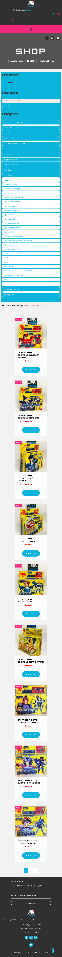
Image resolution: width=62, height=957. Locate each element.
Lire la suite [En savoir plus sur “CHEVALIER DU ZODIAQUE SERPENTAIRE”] (31, 674)
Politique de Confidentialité (31, 929)
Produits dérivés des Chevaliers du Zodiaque (19, 271)
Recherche (7, 106)
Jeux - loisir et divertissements (14, 143)
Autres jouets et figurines (13, 122)
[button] (31, 903)
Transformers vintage (11, 289)
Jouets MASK (8, 154)
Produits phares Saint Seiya (13, 275)
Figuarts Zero (8, 138)
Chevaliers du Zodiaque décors (14, 197)
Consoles (7, 133)
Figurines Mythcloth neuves (13, 228)
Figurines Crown (9, 206)
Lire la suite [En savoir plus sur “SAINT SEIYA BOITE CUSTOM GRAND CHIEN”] (31, 795)
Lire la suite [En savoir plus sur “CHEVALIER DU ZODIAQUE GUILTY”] (31, 553)
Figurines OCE (8, 232)
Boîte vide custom (11, 184)
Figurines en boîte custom (12, 210)
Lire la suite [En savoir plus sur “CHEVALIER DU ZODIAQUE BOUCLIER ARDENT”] (31, 369)
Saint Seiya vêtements (11, 284)
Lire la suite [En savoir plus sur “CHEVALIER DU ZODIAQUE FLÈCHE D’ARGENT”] (31, 493)
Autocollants (8, 180)
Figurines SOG (8, 245)
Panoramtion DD (9, 267)
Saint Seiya (8, 175)
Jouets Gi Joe (8, 149)
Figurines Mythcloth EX (11, 223)
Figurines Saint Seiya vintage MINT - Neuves (18, 241)
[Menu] (31, 29)
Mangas (6, 254)
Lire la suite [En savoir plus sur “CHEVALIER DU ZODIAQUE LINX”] (31, 614)
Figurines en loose (10, 215)
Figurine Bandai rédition (12, 202)
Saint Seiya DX (9, 279)
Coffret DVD (8, 128)
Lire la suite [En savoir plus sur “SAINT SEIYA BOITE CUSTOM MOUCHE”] (31, 855)
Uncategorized (9, 295)
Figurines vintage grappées (13, 249)
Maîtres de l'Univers (11, 165)
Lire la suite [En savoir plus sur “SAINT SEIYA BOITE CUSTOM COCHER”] (31, 734)
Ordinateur (7, 170)
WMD (39, 925)
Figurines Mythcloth (10, 219)
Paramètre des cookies (31, 932)
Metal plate (7, 258)
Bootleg (6, 193)
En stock (9, 83)
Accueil (5, 306)
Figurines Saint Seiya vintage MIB (15, 236)
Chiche (32, 925)
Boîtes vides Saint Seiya (12, 189)
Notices (6, 262)
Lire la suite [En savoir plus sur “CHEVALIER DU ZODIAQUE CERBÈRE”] (31, 430)
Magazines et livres (10, 159)
